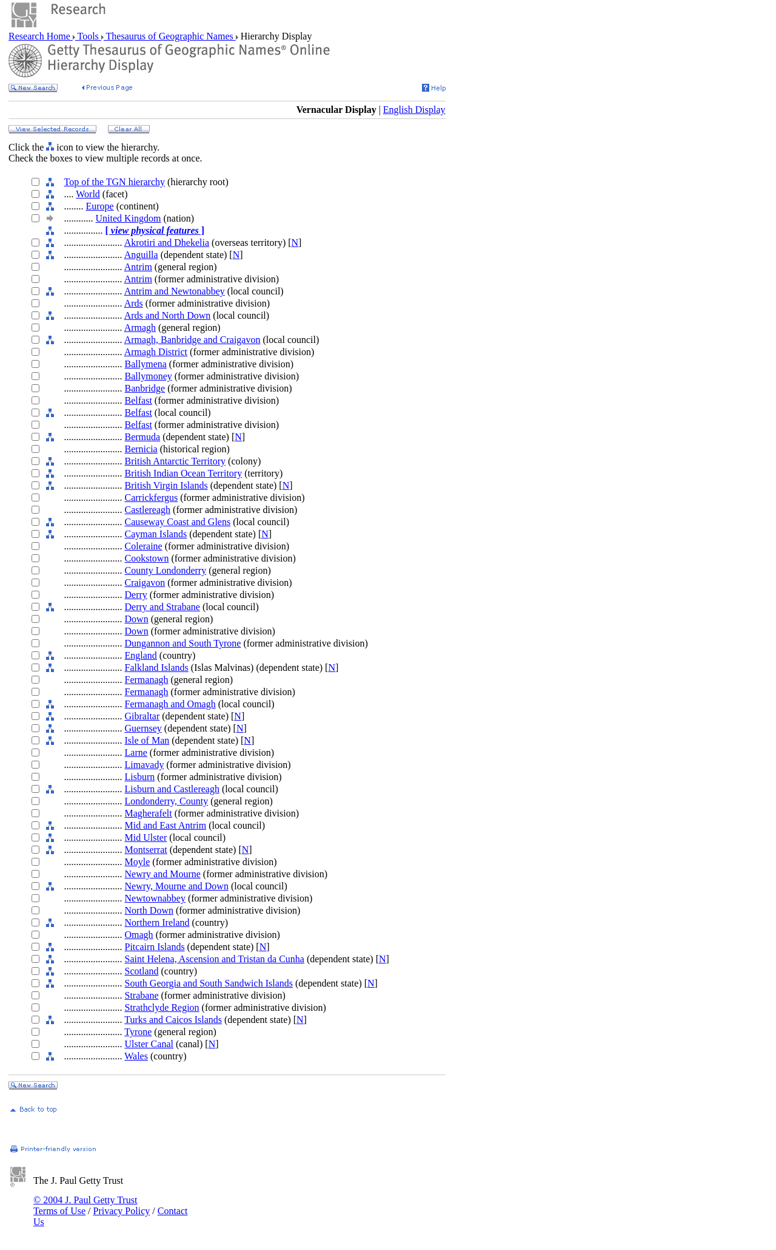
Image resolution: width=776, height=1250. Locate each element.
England (141, 655)
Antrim (138, 267)
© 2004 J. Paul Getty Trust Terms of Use (85, 1205)
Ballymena (146, 364)
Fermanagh (147, 679)
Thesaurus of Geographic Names (170, 36)
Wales (136, 1056)
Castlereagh (148, 509)
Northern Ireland (157, 922)
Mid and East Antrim (166, 825)
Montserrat (146, 849)
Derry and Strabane (162, 607)
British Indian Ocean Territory (183, 473)
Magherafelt (148, 813)
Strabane (142, 995)
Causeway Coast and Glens (178, 522)
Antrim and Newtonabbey (174, 291)
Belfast (138, 400)
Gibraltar (142, 716)
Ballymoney (148, 376)
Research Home (40, 36)
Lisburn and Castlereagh (172, 789)
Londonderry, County (167, 801)
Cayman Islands (156, 534)
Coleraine (143, 546)
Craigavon (145, 582)
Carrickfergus (151, 497)
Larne (136, 752)
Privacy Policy (121, 1211)
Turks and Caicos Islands (173, 1019)
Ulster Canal (149, 1044)
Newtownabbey (155, 898)
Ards (133, 303)
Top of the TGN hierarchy (115, 182)
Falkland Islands (157, 667)
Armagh (140, 327)
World (88, 194)
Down (137, 619)
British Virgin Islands (166, 485)
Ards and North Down (167, 315)
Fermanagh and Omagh (170, 704)
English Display (414, 109)
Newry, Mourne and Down (177, 886)
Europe (100, 206)
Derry (136, 594)
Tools (88, 36)
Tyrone (138, 1032)
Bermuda (143, 437)
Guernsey (143, 728)
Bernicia (141, 449)
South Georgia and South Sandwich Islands (209, 983)
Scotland (142, 971)
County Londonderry (166, 570)
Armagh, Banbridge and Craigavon (192, 340)
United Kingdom (128, 218)
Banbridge (145, 388)
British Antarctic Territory (175, 461)
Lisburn (140, 777)
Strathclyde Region (162, 1007)
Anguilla (141, 255)
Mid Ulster (146, 837)
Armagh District (155, 352)
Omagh (139, 934)
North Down (149, 910)
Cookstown (147, 558)
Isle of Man (147, 740)
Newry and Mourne (163, 874)
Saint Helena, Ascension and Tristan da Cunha (214, 959)
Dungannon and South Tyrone (183, 643)
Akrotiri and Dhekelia (166, 242)
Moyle (137, 862)
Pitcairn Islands (155, 947)
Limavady (144, 764)
